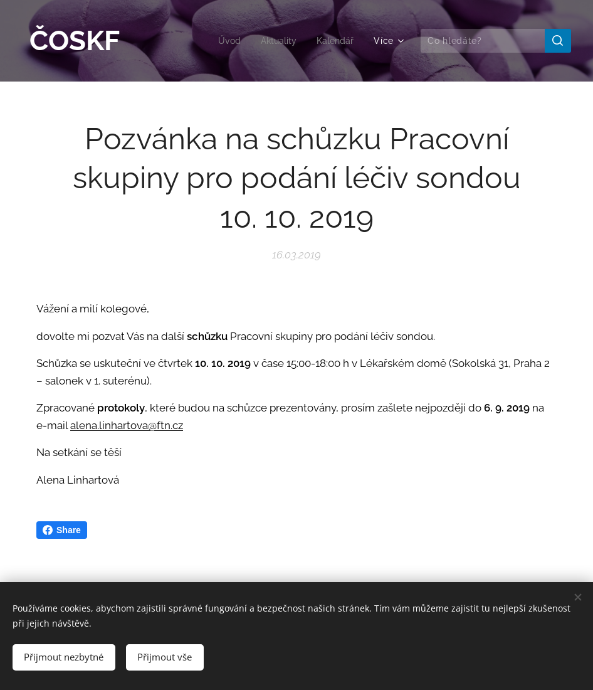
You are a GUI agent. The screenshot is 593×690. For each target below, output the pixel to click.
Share (62, 530)
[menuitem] (224, 40)
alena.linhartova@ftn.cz (126, 424)
